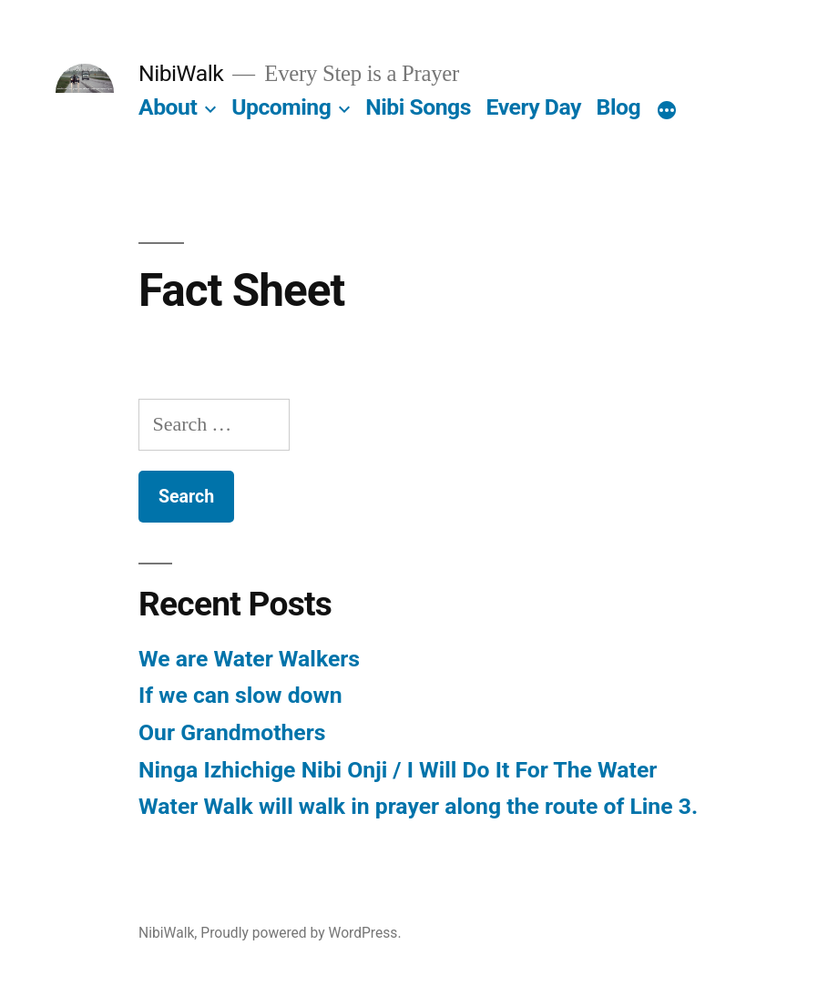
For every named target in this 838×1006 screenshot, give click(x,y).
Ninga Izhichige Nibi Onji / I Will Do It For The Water (397, 770)
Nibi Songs (418, 107)
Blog (618, 107)
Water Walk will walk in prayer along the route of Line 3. (418, 806)
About (167, 107)
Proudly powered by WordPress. (300, 932)
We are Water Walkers (249, 658)
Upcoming (281, 107)
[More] (667, 111)
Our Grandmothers (232, 732)
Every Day (533, 107)
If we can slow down (240, 695)
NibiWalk (180, 73)
